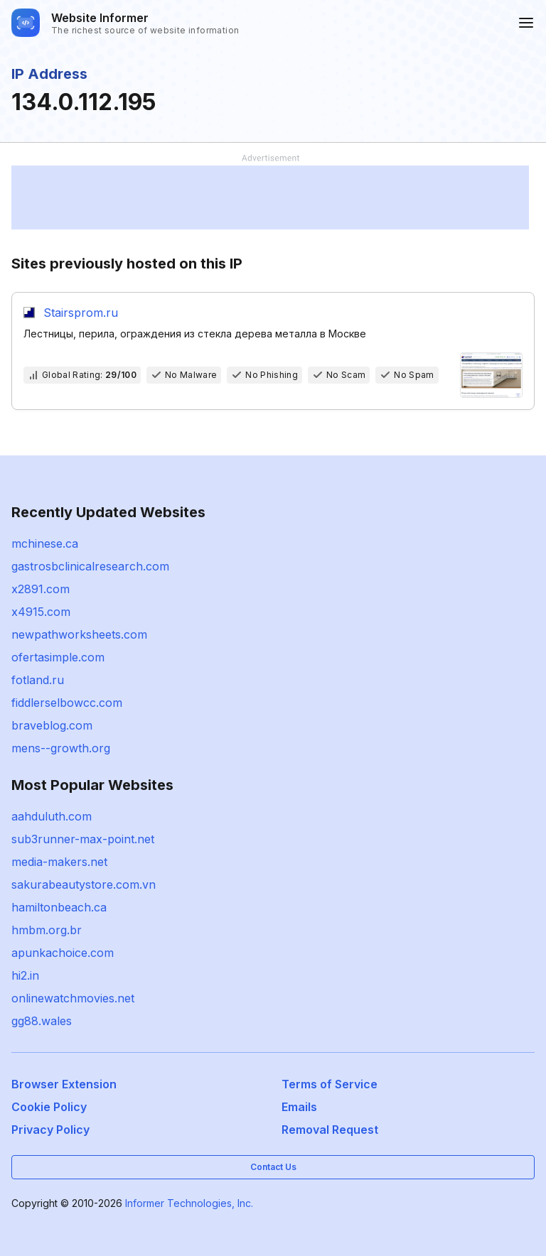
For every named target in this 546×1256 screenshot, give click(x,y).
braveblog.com (51, 725)
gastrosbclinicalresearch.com (90, 566)
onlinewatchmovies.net (72, 998)
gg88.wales (41, 1021)
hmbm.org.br (46, 930)
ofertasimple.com (58, 657)
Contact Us (273, 1167)
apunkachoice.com (62, 953)
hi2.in (25, 975)
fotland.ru (37, 680)
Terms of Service (330, 1084)
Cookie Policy (49, 1107)
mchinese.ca (44, 543)
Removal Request (330, 1129)
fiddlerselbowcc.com (66, 702)
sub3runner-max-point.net (82, 839)
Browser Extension (64, 1084)
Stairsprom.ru (80, 312)
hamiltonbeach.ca (59, 907)
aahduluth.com (51, 816)
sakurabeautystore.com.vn (83, 884)
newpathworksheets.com (79, 634)
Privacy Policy (50, 1129)
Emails (299, 1107)
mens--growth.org (60, 748)
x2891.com (40, 589)
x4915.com (40, 612)
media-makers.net (59, 862)
